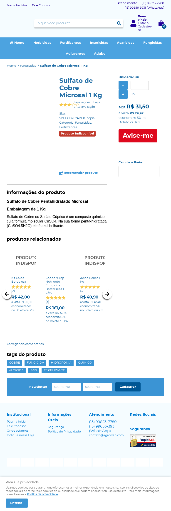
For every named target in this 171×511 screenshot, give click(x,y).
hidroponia (61, 362)
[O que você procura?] (119, 23)
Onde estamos (17, 430)
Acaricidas (125, 42)
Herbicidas (42, 42)
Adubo (99, 53)
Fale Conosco (41, 5)
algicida (16, 370)
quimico (85, 362)
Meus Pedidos (17, 5)
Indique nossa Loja (21, 435)
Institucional (19, 414)
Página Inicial (16, 421)
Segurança (56, 426)
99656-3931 (144, 7)
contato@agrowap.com (106, 435)
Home (19, 42)
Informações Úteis (60, 417)
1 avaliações (82, 102)
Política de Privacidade (64, 431)
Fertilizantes (70, 42)
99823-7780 (153, 3)
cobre (14, 362)
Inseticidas (99, 42)
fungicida (35, 362)
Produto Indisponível (22, 260)
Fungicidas (152, 42)
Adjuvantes (75, 53)
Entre (142, 23)
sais (33, 370)
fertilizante (54, 370)
